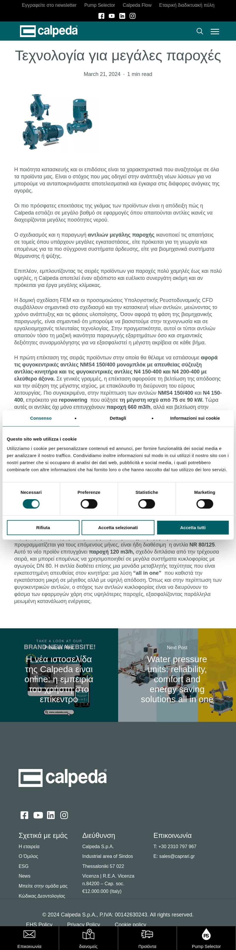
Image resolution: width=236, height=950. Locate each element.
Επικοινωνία (29, 946)
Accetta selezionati (118, 527)
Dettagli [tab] (118, 418)
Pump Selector (206, 946)
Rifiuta (43, 527)
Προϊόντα (147, 946)
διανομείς (88, 946)
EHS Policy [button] (39, 925)
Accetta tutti (193, 527)
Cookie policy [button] (130, 925)
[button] (215, 31)
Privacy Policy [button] (83, 925)
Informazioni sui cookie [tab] (195, 418)
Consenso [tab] (41, 418)
